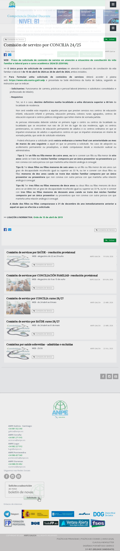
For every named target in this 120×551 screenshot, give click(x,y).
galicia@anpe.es (15, 431)
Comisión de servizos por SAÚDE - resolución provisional (42, 252)
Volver (110, 39)
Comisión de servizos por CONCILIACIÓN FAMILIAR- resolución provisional (53, 275)
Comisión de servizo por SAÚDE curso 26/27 (34, 321)
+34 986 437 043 (15, 455)
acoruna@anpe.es (16, 440)
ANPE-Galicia (110, 51)
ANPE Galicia (30, 535)
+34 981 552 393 (15, 428)
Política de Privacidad (68, 539)
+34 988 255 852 (15, 464)
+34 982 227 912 (15, 446)
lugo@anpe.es (15, 449)
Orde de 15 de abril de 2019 (48, 217)
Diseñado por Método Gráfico (98, 545)
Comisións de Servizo (14, 39)
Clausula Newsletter (103, 542)
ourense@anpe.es (16, 466)
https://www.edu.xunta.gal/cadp (27, 80)
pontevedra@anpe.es (18, 458)
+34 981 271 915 (15, 437)
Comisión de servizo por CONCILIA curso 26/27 (36, 298)
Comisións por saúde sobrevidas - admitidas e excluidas (41, 344)
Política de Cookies (90, 539)
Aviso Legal (108, 539)
